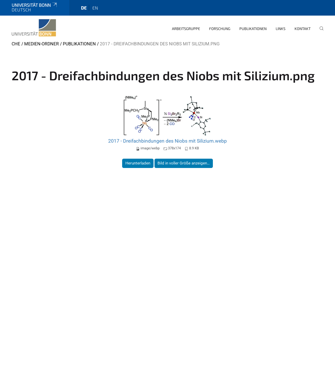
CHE (16, 44)
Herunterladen (137, 163)
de (84, 7)
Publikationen (253, 28)
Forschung (219, 28)
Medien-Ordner (41, 44)
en (95, 7)
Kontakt (303, 28)
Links (280, 28)
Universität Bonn (35, 5)
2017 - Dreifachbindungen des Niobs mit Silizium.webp (167, 141)
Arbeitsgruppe (186, 28)
